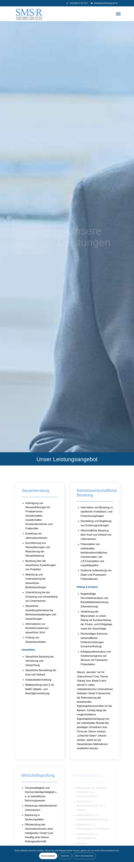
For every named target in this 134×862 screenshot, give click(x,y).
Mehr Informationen (84, 856)
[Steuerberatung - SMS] (29, 14)
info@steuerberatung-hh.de (104, 3)
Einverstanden (48, 856)
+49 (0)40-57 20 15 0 (77, 3)
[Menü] (117, 13)
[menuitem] (117, 13)
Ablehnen (65, 856)
